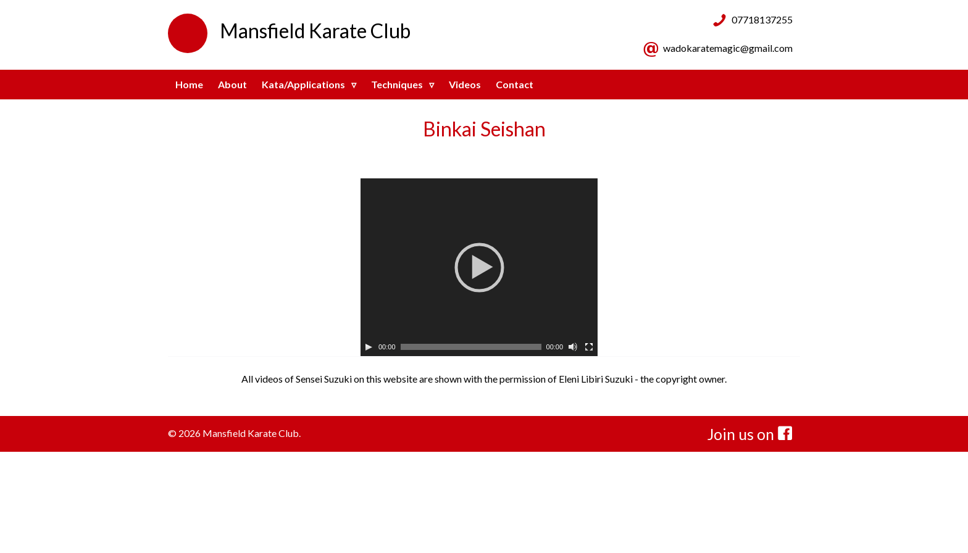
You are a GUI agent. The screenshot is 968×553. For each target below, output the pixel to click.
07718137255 (762, 19)
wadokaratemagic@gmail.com (728, 48)
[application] (479, 267)
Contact (514, 84)
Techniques (397, 84)
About (232, 84)
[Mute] (573, 347)
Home (189, 84)
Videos (465, 84)
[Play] (368, 347)
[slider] (471, 347)
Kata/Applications (303, 84)
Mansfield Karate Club (289, 31)
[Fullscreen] (589, 347)
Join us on (750, 434)
